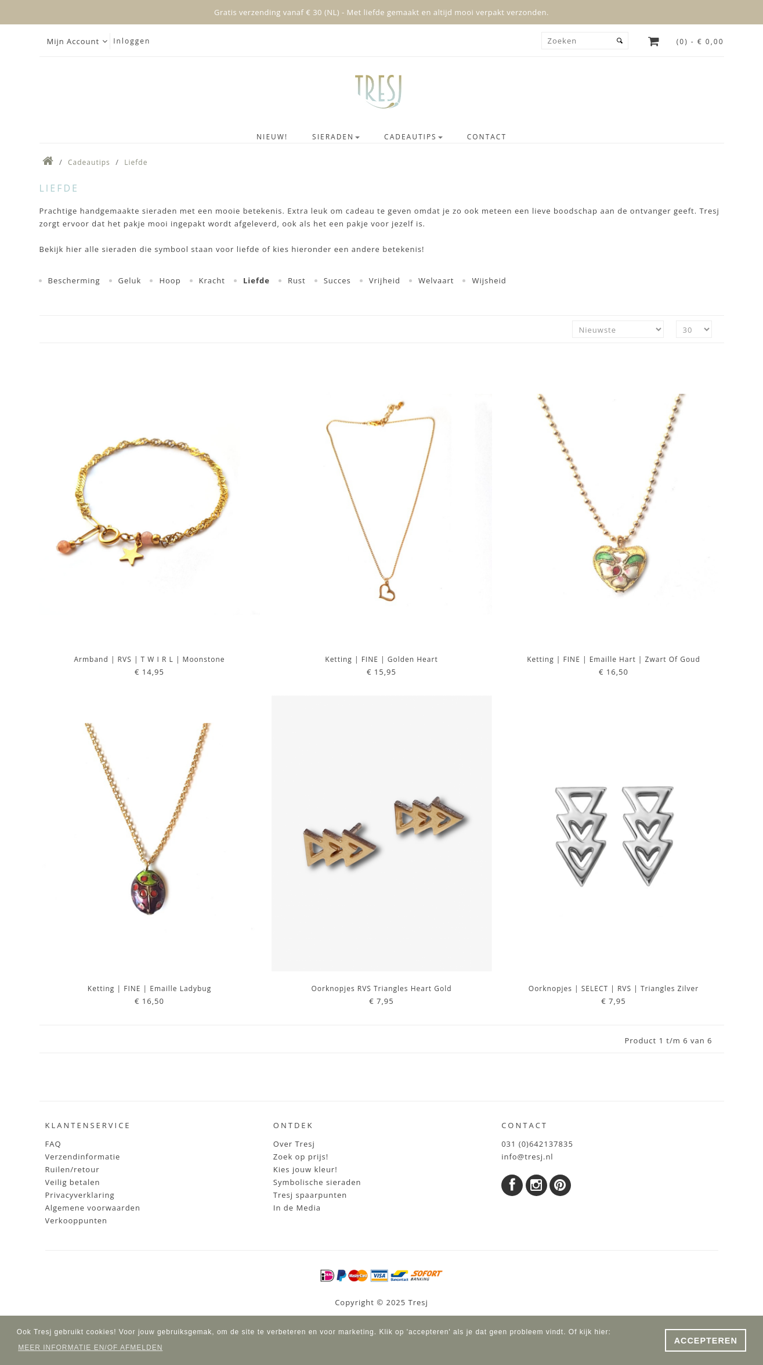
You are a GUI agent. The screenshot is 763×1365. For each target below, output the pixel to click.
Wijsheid (489, 280)
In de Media (297, 1207)
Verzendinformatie (83, 1156)
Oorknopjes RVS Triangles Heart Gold (381, 988)
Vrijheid (384, 280)
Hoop (169, 280)
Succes (337, 280)
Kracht (212, 280)
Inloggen (131, 41)
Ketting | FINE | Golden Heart (381, 659)
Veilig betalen (72, 1182)
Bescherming (74, 280)
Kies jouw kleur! (305, 1169)
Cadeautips (89, 162)
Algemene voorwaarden (92, 1207)
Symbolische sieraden (317, 1182)
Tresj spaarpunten (310, 1195)
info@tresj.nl (527, 1156)
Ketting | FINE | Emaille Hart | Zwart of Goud (613, 659)
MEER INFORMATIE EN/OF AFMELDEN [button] (90, 1348)
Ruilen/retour (72, 1169)
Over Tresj (294, 1144)
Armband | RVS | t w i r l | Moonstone (149, 659)
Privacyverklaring (80, 1195)
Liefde (135, 162)
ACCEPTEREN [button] (705, 1340)
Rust (297, 280)
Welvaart (436, 280)
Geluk (130, 280)
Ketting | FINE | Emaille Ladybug (149, 988)
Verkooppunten (76, 1220)
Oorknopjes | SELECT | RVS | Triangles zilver (614, 988)
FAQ (53, 1144)
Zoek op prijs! (300, 1156)
